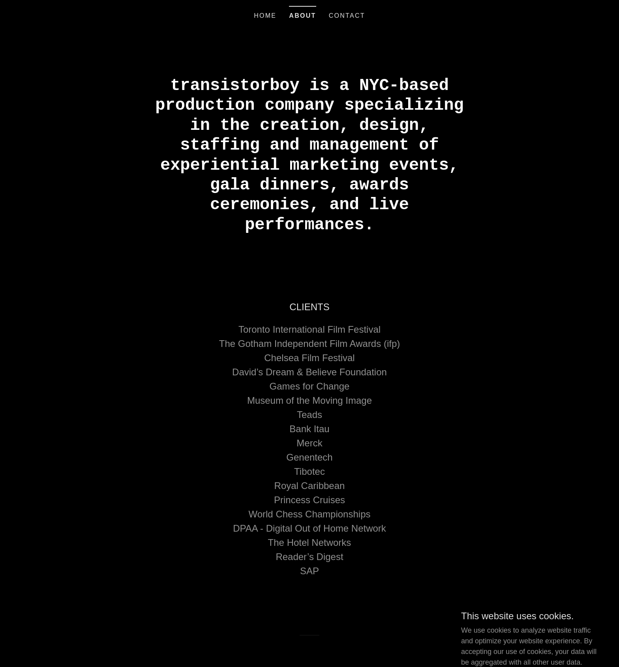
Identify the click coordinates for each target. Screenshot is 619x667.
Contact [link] (347, 15)
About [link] (302, 15)
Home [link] (265, 15)
